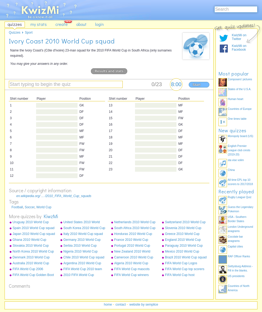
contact (120, 304)
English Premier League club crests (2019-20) (239, 150)
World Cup (43, 207)
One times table (237, 118)
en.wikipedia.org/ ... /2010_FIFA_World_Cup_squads (53, 196)
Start (196, 85)
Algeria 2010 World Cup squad (131, 263)
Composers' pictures (240, 79)
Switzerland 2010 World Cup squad (185, 222)
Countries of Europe (240, 108)
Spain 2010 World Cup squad (34, 228)
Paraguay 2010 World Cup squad (184, 246)
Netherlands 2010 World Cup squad (135, 222)
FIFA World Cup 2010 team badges (82, 269)
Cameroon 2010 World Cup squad (133, 257)
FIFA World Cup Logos (181, 263)
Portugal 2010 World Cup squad (132, 246)
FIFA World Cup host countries (180, 275)
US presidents (236, 276)
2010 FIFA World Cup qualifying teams (78, 275)
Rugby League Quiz (239, 197)
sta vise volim (236, 160)
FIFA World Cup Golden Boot (33, 275)
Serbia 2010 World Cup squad (80, 246)
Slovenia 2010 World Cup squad (183, 228)
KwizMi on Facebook (239, 47)
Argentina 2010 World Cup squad (82, 263)
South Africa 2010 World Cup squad (135, 228)
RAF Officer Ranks (239, 256)
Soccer (29, 207)
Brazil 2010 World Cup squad (186, 257)
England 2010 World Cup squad (183, 240)
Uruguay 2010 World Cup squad (31, 222)
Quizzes (14, 32)
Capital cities (235, 246)
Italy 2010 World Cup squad (83, 234)
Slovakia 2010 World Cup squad (31, 246)
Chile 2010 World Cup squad (83, 257)
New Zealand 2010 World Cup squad (132, 252)
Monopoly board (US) (240, 136)
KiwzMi (51, 216)
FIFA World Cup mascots (132, 269)
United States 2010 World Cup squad (81, 222)
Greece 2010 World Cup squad (182, 234)
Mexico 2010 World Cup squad (182, 252)
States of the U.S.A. (239, 89)
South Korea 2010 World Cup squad (84, 228)
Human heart (235, 99)
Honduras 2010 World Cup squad (133, 234)
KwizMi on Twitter (239, 37)
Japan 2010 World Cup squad (34, 234)
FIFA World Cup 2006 (28, 269)
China (231, 170)
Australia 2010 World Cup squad (31, 263)
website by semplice (143, 304)
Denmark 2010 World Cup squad (31, 257)
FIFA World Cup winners (131, 275)
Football (17, 207)
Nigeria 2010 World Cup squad (80, 252)
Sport (29, 32)
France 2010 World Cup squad (131, 240)
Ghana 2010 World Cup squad (29, 240)
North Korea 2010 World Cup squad (33, 252)
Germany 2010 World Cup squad (82, 240)
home (108, 304)
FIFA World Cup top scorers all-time (184, 269)
